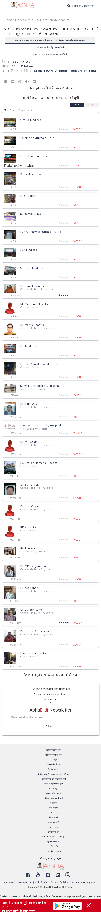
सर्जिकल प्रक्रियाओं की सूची (53, 798)
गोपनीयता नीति (53, 822)
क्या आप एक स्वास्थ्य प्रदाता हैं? (53, 837)
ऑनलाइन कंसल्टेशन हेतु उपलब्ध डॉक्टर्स (50, 47)
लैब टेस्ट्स (53, 759)
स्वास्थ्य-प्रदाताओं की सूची (53, 784)
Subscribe (50, 726)
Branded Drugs (24, 19)
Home (8, 19)
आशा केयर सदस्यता (54, 851)
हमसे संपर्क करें (53, 832)
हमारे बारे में (53, 812)
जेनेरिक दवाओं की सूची (53, 755)
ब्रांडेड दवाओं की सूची (53, 750)
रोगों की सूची (53, 788)
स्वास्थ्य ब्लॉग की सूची (53, 793)
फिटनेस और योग (54, 769)
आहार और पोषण (53, 764)
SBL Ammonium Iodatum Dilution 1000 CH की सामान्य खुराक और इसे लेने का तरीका (50, 40)
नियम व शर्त (53, 817)
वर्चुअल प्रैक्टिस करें (53, 841)
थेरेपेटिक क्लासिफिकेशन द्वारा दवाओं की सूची (54, 774)
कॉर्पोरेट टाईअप (53, 846)
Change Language (50, 858)
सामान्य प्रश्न (53, 827)
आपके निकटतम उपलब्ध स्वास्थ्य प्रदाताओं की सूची (50, 54)
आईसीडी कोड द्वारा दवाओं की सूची (53, 779)
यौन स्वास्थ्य (53, 808)
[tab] (77, 104)
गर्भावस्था (53, 803)
